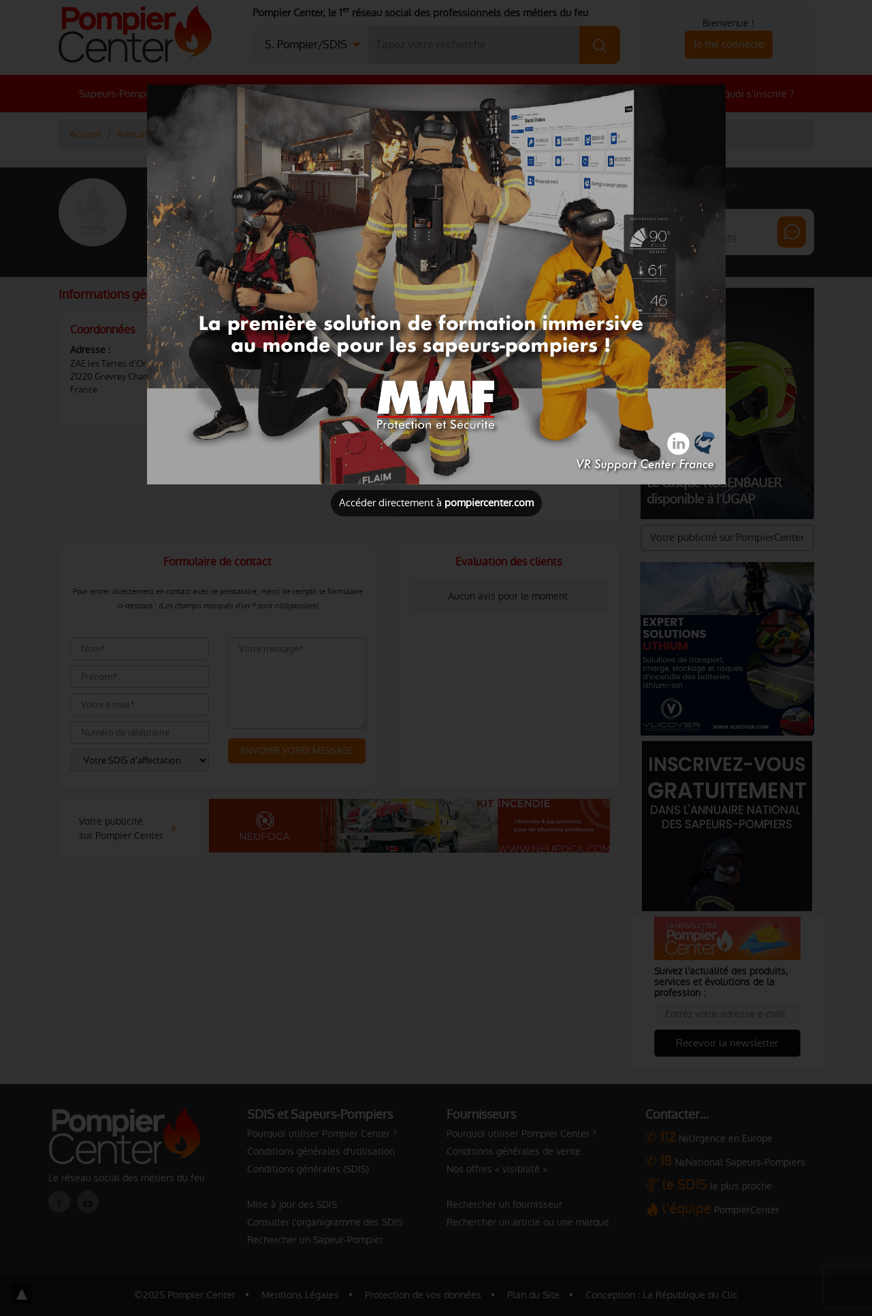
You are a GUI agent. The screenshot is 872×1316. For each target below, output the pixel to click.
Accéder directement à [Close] (436, 502)
